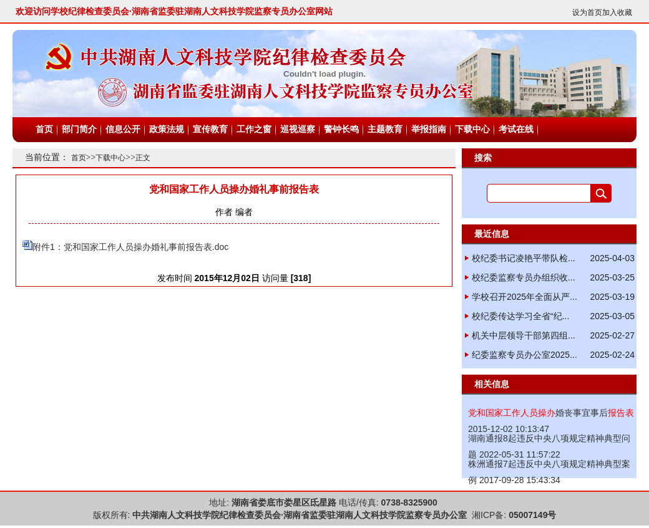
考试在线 (516, 129)
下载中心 (472, 129)
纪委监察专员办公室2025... (524, 355)
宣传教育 (210, 129)
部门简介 (79, 129)
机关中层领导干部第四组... (523, 335)
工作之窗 (254, 129)
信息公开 (122, 129)
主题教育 (385, 129)
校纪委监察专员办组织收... (523, 277)
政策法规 (166, 129)
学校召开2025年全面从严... (524, 297)
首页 (44, 129)
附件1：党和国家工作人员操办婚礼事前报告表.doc (130, 247)
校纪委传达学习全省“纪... (520, 316)
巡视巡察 (297, 129)
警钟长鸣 (341, 129)
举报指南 (428, 129)
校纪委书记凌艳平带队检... (523, 258)
